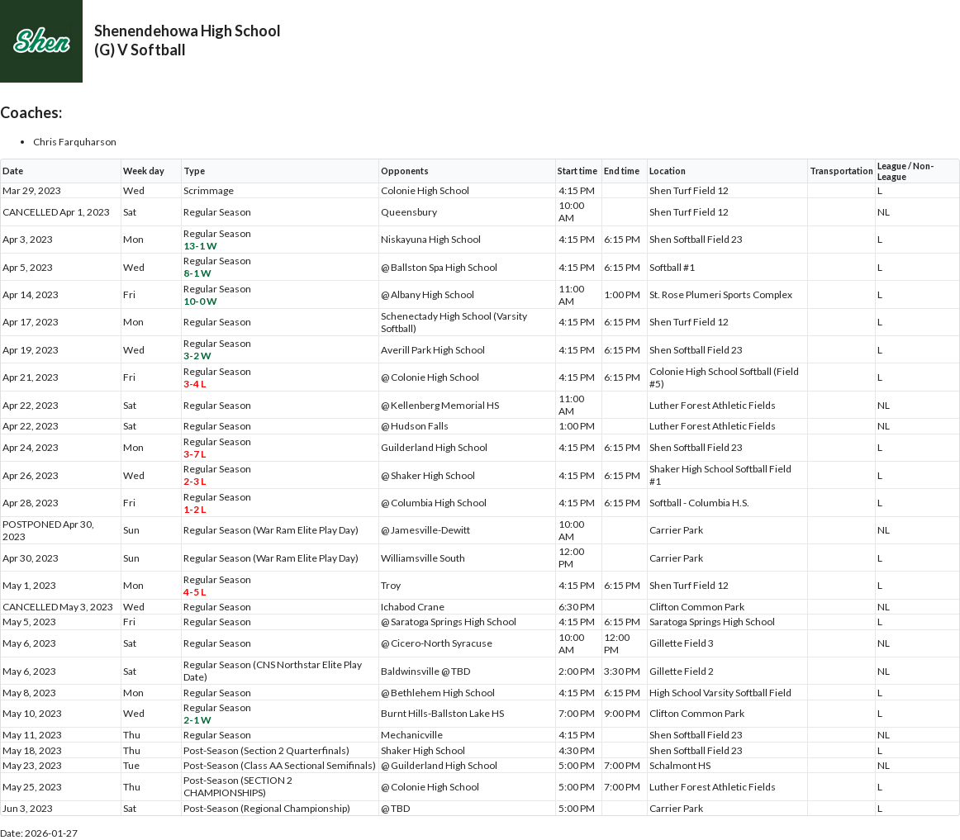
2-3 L (194, 481)
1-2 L (194, 509)
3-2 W (197, 355)
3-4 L (194, 383)
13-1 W (200, 246)
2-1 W (197, 720)
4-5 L (194, 592)
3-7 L (194, 454)
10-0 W (200, 301)
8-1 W (197, 273)
